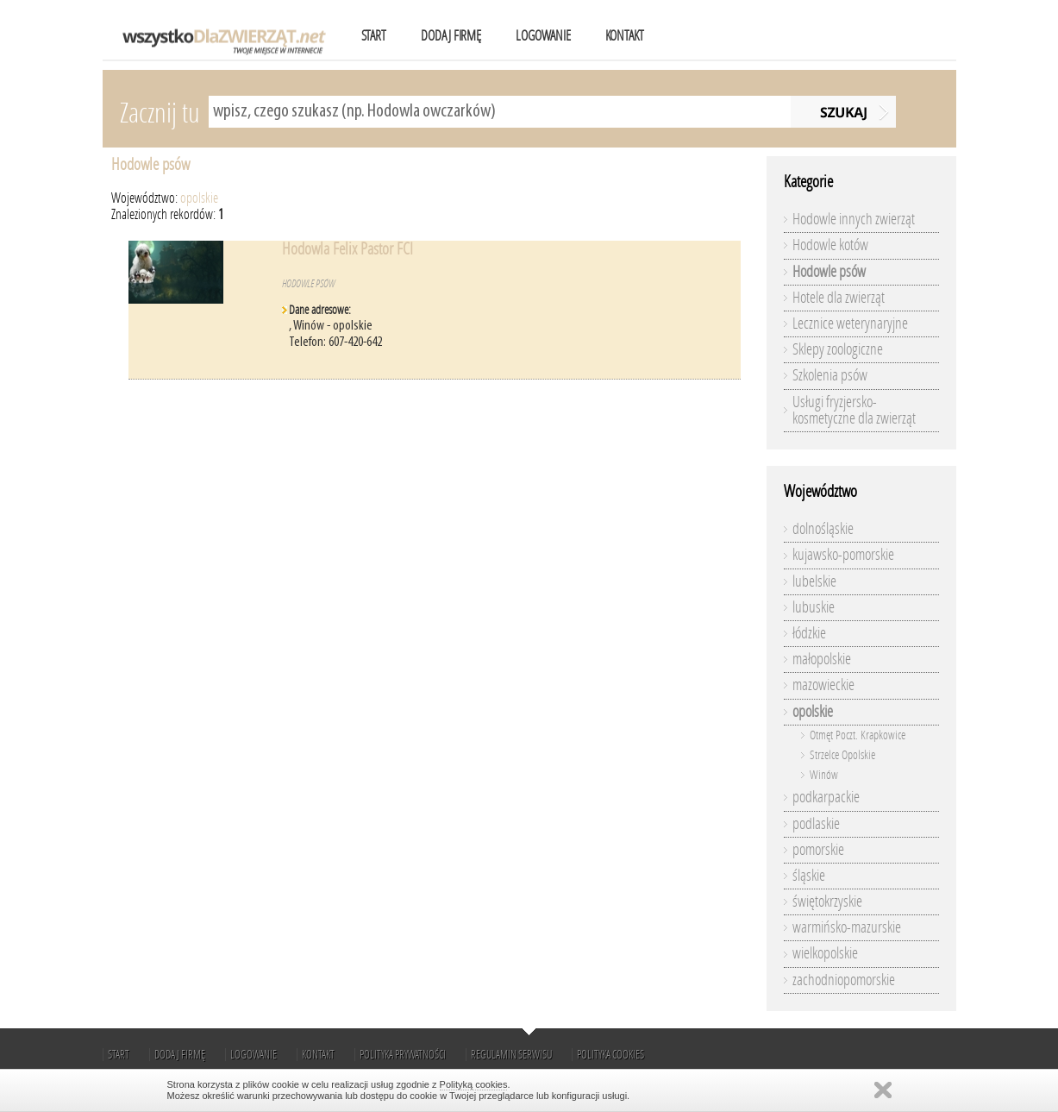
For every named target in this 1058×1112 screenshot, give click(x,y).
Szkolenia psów (829, 375)
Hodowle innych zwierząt (853, 219)
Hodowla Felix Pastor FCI (347, 249)
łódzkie (809, 633)
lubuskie (813, 607)
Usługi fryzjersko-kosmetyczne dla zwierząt (854, 410)
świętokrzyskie (827, 901)
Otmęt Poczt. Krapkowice (857, 735)
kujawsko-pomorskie (843, 554)
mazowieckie (823, 684)
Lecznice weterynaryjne (850, 323)
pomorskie (818, 849)
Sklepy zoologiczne (837, 349)
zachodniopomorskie (843, 980)
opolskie (199, 198)
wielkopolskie (825, 953)
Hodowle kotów (830, 245)
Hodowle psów (150, 164)
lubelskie (814, 581)
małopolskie (821, 659)
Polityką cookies (474, 1084)
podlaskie (816, 823)
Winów (824, 775)
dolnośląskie (823, 528)
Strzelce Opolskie (842, 755)
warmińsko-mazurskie (846, 927)
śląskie (808, 875)
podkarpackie (826, 797)
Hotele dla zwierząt (838, 297)
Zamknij (883, 1090)
